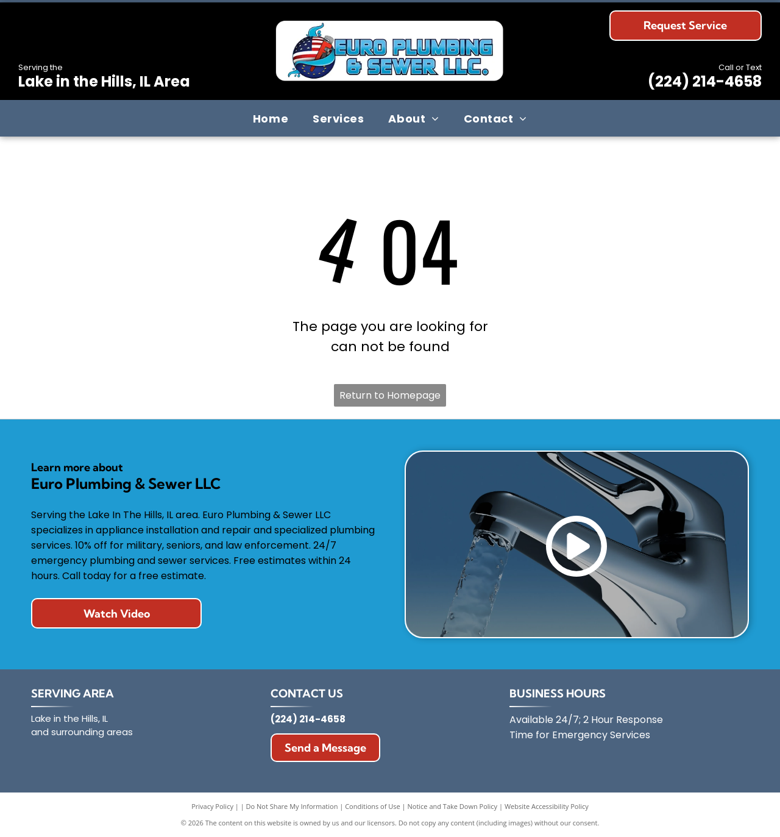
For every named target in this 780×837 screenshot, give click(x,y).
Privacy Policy (212, 806)
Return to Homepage (390, 395)
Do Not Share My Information (292, 806)
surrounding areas (92, 731)
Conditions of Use (372, 806)
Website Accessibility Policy (547, 806)
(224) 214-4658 (705, 81)
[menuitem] (270, 118)
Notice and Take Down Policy (453, 806)
